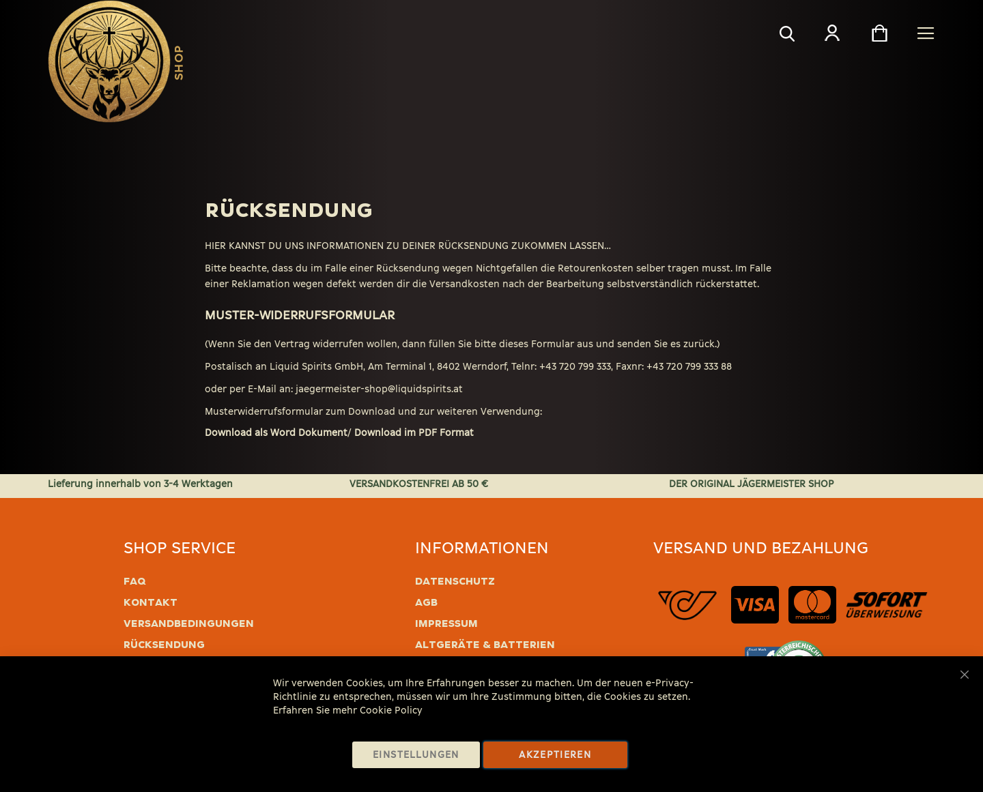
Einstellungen (416, 755)
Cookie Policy (391, 710)
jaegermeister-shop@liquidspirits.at (379, 389)
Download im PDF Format (414, 433)
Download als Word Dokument (276, 433)
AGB (426, 602)
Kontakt (150, 602)
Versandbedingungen (189, 623)
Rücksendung (164, 645)
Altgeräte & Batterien (485, 645)
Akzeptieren (555, 755)
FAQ (135, 581)
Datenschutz (455, 581)
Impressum (446, 623)
